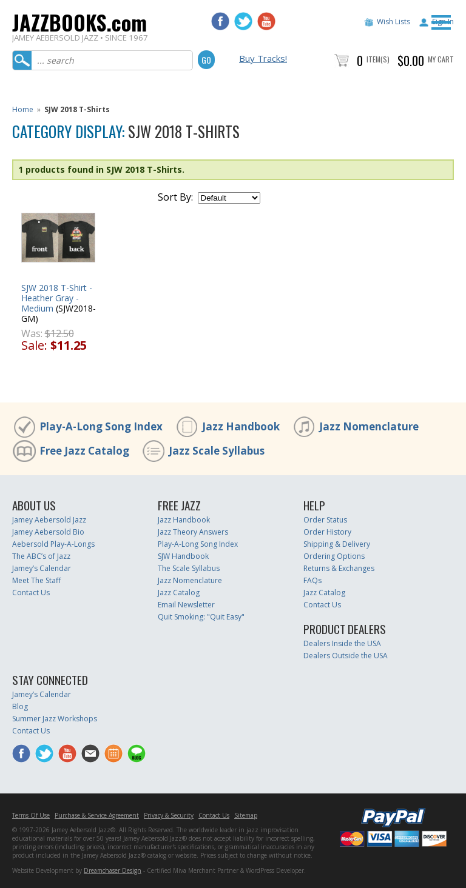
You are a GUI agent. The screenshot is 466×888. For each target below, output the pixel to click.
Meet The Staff (36, 580)
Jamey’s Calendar (41, 568)
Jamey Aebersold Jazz (49, 520)
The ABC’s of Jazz (41, 556)
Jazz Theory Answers (193, 532)
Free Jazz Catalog (84, 451)
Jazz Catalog (179, 592)
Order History (327, 532)
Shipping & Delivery (336, 544)
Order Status (325, 520)
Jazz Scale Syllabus (217, 451)
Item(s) (378, 59)
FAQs (312, 580)
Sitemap (245, 815)
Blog (20, 706)
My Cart (441, 59)
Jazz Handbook (241, 426)
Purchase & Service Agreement (97, 815)
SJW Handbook (183, 556)
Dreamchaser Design (112, 870)
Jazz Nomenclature (369, 426)
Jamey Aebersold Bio (48, 532)
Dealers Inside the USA (342, 643)
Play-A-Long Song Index (101, 426)
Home (22, 109)
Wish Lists (393, 21)
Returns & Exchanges (338, 568)
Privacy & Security (169, 815)
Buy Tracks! (263, 58)
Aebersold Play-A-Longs (53, 544)
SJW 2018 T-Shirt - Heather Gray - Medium (56, 298)
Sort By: (175, 197)
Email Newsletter (186, 604)
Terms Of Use (31, 815)
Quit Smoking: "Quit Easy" (201, 617)
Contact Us (31, 592)
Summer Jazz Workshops (54, 718)
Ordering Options (334, 556)
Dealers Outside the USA (345, 655)
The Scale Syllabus (189, 568)
